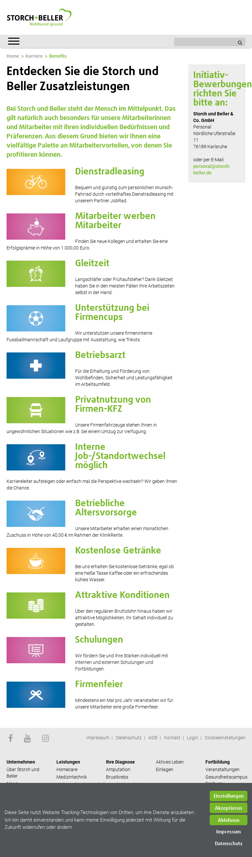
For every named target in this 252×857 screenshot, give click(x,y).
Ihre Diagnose (120, 762)
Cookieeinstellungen (225, 737)
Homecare (66, 769)
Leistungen (68, 762)
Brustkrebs (117, 777)
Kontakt (172, 737)
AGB (153, 737)
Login (192, 737)
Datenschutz (129, 737)
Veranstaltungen (222, 769)
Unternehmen (21, 762)
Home (13, 56)
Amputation (118, 769)
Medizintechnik (71, 777)
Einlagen (164, 769)
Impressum (97, 737)
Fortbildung (217, 762)
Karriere (34, 56)
